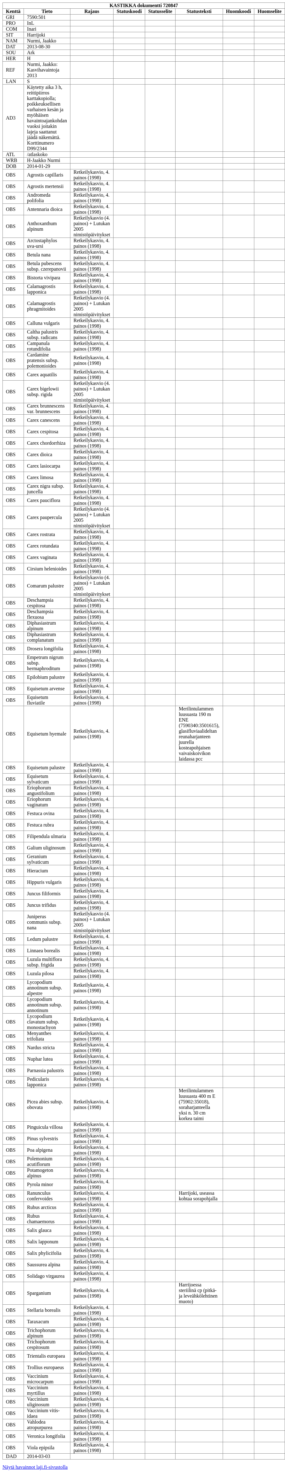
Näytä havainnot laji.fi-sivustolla (35, 1467)
